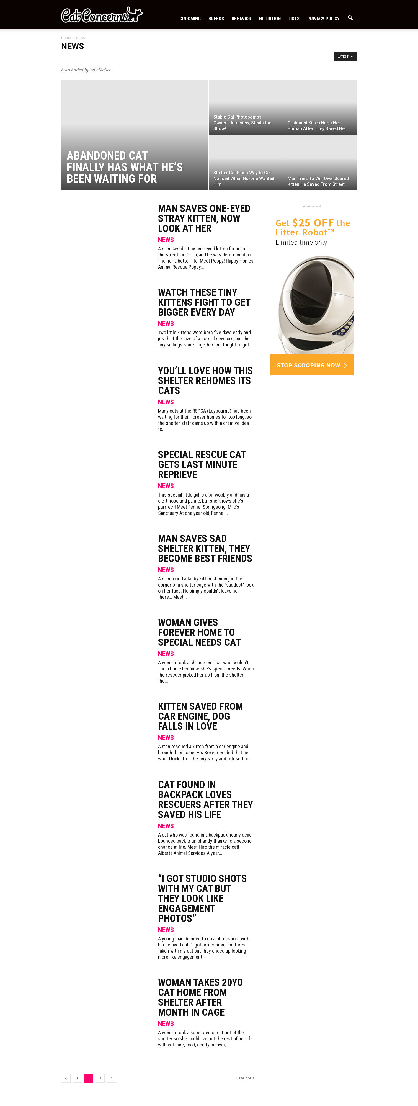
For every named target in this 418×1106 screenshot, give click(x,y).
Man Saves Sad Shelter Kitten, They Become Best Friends (205, 548)
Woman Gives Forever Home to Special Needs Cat (199, 632)
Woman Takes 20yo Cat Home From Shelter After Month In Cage (200, 997)
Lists (294, 18)
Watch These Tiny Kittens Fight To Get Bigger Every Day (204, 302)
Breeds (216, 18)
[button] (350, 18)
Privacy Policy (323, 18)
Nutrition (270, 18)
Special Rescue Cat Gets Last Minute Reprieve (202, 464)
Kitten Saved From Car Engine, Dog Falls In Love (200, 716)
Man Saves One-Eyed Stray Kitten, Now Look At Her (204, 218)
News (166, 239)
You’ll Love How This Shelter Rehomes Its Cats (205, 381)
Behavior (241, 18)
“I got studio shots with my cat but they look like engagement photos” (202, 898)
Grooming (190, 18)
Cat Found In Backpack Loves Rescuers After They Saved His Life (205, 800)
